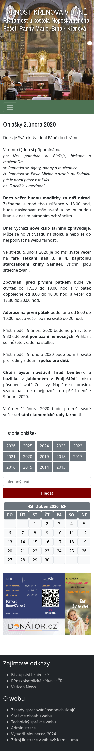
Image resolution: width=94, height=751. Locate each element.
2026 (11, 446)
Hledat (47, 493)
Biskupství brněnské (30, 675)
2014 (44, 467)
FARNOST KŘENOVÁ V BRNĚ (46, 18)
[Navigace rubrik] (10, 107)
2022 (77, 446)
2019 (44, 456)
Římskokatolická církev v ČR (37, 681)
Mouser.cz (35, 734)
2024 (44, 446)
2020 (27, 456)
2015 (27, 467)
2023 (61, 446)
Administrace (23, 728)
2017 (77, 456)
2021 (11, 456)
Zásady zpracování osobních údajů (43, 710)
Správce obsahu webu (31, 716)
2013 (61, 467)
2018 (61, 456)
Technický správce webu (33, 722)
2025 (27, 446)
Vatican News (23, 687)
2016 (11, 467)
